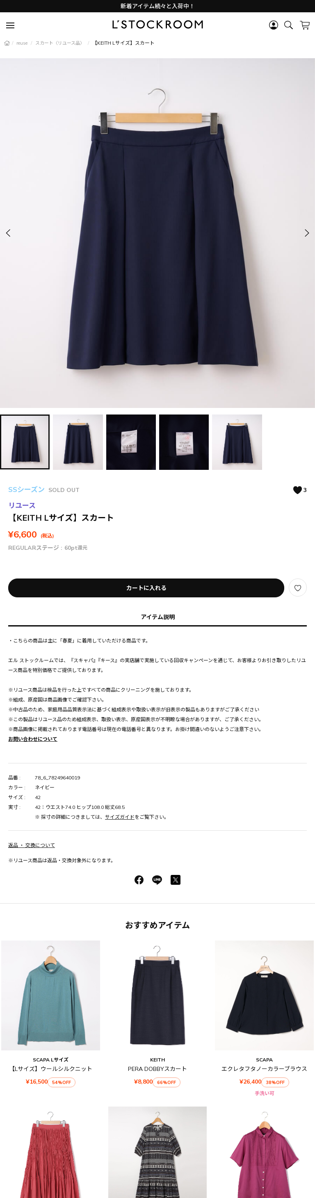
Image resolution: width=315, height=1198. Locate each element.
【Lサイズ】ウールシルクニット (50, 1069)
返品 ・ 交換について (31, 845)
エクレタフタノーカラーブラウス (264, 1069)
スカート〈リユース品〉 (60, 43)
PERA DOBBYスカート (157, 1069)
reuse (22, 43)
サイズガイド (120, 817)
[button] (306, 233)
